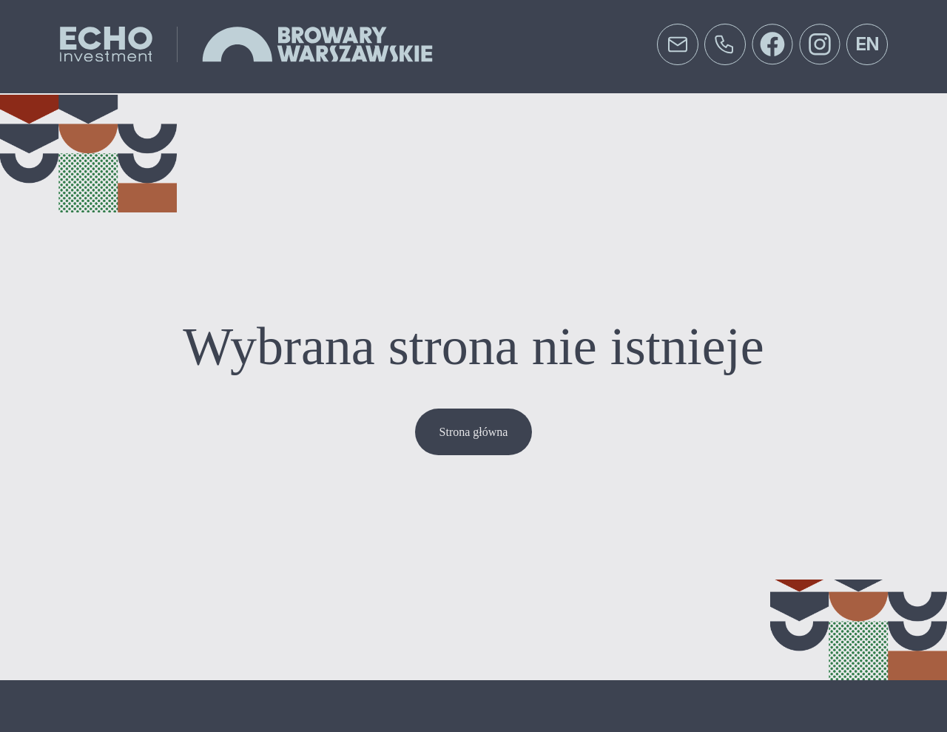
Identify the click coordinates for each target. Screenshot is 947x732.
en (867, 44)
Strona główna (473, 432)
